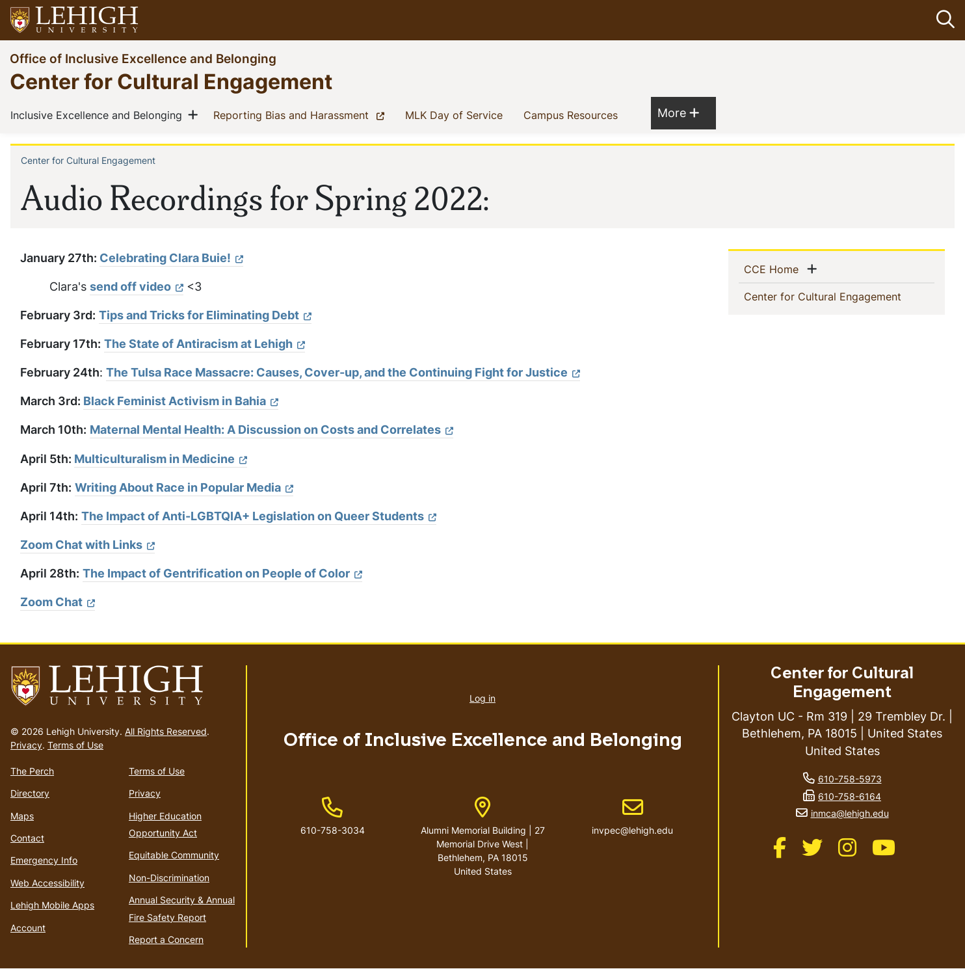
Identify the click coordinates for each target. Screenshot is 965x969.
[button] (943, 20)
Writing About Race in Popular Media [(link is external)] (184, 487)
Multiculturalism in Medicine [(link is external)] (160, 459)
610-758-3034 (332, 830)
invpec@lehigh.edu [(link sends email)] (632, 816)
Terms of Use (75, 745)
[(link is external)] (343, 372)
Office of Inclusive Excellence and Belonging (143, 58)
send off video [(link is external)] (136, 286)
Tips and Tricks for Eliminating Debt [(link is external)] (205, 315)
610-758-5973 (850, 779)
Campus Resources (573, 114)
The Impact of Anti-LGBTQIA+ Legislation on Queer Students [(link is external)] (258, 516)
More (678, 112)
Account (28, 928)
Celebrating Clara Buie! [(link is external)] (171, 258)
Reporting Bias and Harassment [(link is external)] (301, 114)
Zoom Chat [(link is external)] (57, 602)
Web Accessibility (47, 883)
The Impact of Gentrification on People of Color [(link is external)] (222, 573)
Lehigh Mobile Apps (52, 905)
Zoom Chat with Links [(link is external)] (87, 545)
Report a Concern (166, 939)
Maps (22, 816)
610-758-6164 (849, 796)
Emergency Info (43, 861)
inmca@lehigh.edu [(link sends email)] (850, 813)
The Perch (32, 771)
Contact (27, 838)
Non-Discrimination (169, 877)
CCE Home (774, 268)
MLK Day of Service (456, 114)
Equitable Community (174, 855)
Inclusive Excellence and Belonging (98, 114)
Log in (482, 699)
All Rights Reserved (166, 731)
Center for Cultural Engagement (171, 81)
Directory (29, 793)
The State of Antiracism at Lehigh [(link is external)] (204, 344)
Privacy (26, 745)
